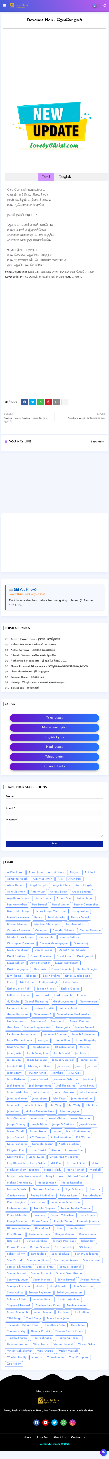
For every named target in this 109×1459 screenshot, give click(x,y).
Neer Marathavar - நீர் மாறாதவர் (30, 671)
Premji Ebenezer (17, 1221)
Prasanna (39, 1215)
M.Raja (96, 1163)
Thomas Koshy (16, 1331)
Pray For (42, 1437)
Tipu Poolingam (42, 1338)
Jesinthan (57, 1072)
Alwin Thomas (16, 885)
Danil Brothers (16, 956)
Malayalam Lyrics (54, 727)
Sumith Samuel (43, 1312)
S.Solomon (85, 1247)
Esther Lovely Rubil (19, 988)
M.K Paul (56, 1163)
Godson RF (58, 1021)
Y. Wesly (37, 1357)
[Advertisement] (54, 483)
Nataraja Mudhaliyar (46, 1189)
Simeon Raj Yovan (40, 1292)
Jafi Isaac (80, 1053)
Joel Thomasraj (65, 1085)
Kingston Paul (16, 1150)
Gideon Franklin (44, 1008)
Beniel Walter (60, 904)
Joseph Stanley (16, 1124)
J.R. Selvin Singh (64, 1047)
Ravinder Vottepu (39, 1234)
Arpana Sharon (81, 891)
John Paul (13, 1105)
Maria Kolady (52, 1169)
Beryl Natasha (56, 917)
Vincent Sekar (86, 1344)
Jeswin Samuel (39, 1079)
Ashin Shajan (85, 898)
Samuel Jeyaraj (16, 1273)
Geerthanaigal (89, 1001)
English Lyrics (54, 737)
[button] (105, 6)
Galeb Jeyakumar (63, 1001)
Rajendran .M (43, 1228)
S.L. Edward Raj (64, 1247)
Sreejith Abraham (69, 1299)
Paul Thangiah (16, 1202)
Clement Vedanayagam (54, 943)
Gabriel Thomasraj (36, 1001)
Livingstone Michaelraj (64, 1156)
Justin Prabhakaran (78, 1131)
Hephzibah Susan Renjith (22, 1034)
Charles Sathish (69, 937)
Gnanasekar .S (42, 1014)
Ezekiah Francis (46, 988)
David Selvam (15, 962)
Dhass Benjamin (61, 969)
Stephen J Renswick (19, 1305)
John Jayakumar (17, 1098)
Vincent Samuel (63, 1344)
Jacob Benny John (38, 1053)
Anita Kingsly (83, 885)
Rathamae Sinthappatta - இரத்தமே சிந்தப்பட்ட (38, 661)
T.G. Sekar (64, 1312)
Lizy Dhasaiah (16, 1163)
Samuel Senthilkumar (69, 1273)
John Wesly (73, 1105)
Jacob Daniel (62, 1053)
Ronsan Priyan (16, 1247)
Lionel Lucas (36, 1156)
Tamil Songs (33, 1318)
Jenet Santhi (14, 1072)
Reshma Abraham (36, 1241)
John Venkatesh (33, 1105)
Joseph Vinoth (16, 1131)
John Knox (59, 1098)
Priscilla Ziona (63, 1221)
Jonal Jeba (36, 1118)
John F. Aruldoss (64, 1092)
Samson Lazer (92, 1260)
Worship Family (16, 1357)
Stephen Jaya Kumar (48, 1305)
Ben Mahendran (17, 904)
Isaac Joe (42, 1040)
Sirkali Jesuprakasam (70, 1292)
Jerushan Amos (36, 1072)
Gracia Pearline (79, 1021)
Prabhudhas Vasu (17, 1208)
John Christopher (17, 1092)
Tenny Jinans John (58, 1318)
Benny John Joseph (18, 911)
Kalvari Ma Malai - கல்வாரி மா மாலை (33, 644)
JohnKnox (13, 1111)
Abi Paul (89, 872)
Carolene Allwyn (76, 924)
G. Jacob (82, 995)
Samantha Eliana (38, 1260)
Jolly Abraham (16, 1118)
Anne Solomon (16, 891)
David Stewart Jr (40, 962)
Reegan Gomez (64, 1234)
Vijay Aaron (40, 1344)
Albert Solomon (42, 878)
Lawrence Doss (74, 1150)
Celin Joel (41, 930)
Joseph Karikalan (80, 1118)
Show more (97, 441)
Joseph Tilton (39, 1124)
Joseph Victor (87, 1124)
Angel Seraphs (39, 885)
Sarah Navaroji (42, 1279)
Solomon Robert (43, 1299)
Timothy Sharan (17, 1338)
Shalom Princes (89, 1279)
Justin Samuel (15, 1137)
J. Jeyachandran (40, 1047)
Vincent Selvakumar (19, 1350)
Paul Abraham (92, 1195)
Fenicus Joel (42, 995)
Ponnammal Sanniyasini (66, 1202)
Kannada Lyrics (54, 766)
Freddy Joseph (63, 995)
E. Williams (14, 975)
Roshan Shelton (40, 1247)
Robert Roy (88, 1241)
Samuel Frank (45, 1266)
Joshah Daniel (38, 1131)
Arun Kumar (43, 898)
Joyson (57, 1131)
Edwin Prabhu (51, 975)
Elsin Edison (26, 982)
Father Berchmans (18, 995)
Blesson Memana (17, 924)
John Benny (87, 1085)
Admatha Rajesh (17, 878)
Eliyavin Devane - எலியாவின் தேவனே (33, 655)
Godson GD (38, 1021)
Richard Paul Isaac (64, 1241)
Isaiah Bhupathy (86, 1040)
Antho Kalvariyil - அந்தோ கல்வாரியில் (33, 650)
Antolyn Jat (38, 891)
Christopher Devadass (20, 943)
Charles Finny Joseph (20, 937)
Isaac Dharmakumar (19, 1040)
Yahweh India (55, 1357)
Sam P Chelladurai (86, 1253)
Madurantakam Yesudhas (23, 1169)
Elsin (10, 982)
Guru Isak (13, 1027)
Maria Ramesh (75, 1169)
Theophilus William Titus (22, 1325)
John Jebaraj (39, 1098)
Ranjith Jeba (75, 1228)
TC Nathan (82, 1312)
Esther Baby (70, 982)
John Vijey (55, 1105)
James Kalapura (37, 1059)
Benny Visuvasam (18, 917)
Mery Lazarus (54, 1176)
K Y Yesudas (37, 1137)
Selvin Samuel (66, 1279)
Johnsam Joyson (70, 1111)
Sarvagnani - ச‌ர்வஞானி (25, 688)
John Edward (41, 1092)
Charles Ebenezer (90, 930)
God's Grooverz (16, 1021)
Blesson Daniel (80, 917)
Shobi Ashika (15, 1292)
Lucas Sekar (37, 1163)
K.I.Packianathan (60, 1137)
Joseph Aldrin (56, 1118)
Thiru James (78, 1325)
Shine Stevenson (83, 1286)
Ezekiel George (70, 988)
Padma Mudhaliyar (42, 1195)
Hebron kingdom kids (37, 1027)
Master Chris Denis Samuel (24, 1176)
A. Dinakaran (15, 872)
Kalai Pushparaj (17, 1144)
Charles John (46, 937)
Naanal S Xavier (17, 1189)
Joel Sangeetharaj (40, 1085)
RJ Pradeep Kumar (18, 1228)
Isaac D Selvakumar (84, 1034)
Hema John (63, 1027)
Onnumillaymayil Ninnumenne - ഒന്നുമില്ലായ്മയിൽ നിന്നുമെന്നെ (49, 666)
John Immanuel (88, 1092)
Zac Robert (14, 1363)
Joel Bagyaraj (15, 1085)
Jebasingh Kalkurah (40, 1066)
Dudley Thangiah (87, 969)
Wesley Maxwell (68, 1350)
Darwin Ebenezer (40, 956)
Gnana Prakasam (17, 1014)
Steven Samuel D (17, 1312)
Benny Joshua (80, 911)
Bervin (38, 917)
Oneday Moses (16, 1195)
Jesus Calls (75, 1072)
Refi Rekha (13, 1241)
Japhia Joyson (88, 1059)
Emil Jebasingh (48, 982)
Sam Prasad (14, 1260)
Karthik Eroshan (69, 1144)
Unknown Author (17, 1344)
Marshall (95, 1169)
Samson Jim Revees (66, 1260)
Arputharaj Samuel (19, 898)
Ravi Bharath (15, 1234)
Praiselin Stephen (44, 1208)
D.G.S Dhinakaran (18, 950)
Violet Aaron (45, 1350)
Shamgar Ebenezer (18, 1286)
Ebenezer (31, 975)
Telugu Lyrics (54, 756)
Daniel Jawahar (44, 950)
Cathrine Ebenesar (18, 930)
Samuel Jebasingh (70, 1266)
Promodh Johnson (88, 1221)
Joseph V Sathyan (63, 1124)
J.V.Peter (84, 1047)
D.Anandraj (81, 943)
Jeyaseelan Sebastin (65, 1079)
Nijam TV (94, 1189)
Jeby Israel (63, 1066)
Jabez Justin (14, 1053)
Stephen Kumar (76, 1305)
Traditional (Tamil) (69, 1338)
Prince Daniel (40, 1221)
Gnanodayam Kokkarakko (73, 1014)
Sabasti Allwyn (16, 1253)
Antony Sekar (58, 891)
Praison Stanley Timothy (75, 1208)
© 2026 (65, 1444)
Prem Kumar (87, 1215)
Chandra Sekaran (63, 930)
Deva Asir (40, 969)
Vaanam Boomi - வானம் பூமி (27, 677)
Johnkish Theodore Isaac (39, 1111)
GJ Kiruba (13, 1001)
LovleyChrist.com (50, 1444)
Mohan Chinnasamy (19, 1182)
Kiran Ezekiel (38, 1150)
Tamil (46, 177)
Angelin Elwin (61, 885)
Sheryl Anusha (58, 1286)
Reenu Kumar (87, 1234)
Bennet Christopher (86, 904)
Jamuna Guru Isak (63, 1059)
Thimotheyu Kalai (54, 1325)
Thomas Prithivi (40, 1331)
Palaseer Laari (69, 1195)
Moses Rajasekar (71, 1182)
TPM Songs (14, 1318)
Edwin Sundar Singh (77, 975)
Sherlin (39, 1286)
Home (27, 1437)
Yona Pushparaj (79, 1357)
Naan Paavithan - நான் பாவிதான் (35, 639)
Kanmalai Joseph (42, 1144)
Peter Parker (37, 1202)
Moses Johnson (46, 1182)
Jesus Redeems (16, 1079)
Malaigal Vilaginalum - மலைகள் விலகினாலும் (38, 682)
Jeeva (78, 1066)
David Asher (64, 956)
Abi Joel (74, 872)
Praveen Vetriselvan (62, 1215)
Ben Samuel (39, 904)
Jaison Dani (14, 1059)
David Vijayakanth (66, 962)
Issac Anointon (16, 1047)
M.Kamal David (76, 1163)
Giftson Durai (68, 1008)
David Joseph (85, 956)
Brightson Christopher (47, 924)
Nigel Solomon (73, 1189)
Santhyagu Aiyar (17, 1279)
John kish (91, 1105)
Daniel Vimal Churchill (73, 950)
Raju (60, 1228)
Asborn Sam (64, 898)
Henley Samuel (84, 1027)
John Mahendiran (82, 1098)
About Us (59, 1437)
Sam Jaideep (38, 1253)
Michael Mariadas (79, 1176)
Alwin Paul (75, 878)
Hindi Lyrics (54, 747)
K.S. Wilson (83, 1137)
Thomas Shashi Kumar (69, 1331)
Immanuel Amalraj (55, 1034)
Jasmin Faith (15, 1066)
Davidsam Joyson (18, 969)
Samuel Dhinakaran (19, 1266)
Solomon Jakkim (17, 1299)
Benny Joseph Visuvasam (50, 911)
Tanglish (65, 177)
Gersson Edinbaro (18, 1008)
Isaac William (62, 1040)
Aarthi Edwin (56, 872)
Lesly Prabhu (15, 1156)
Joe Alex (88, 1079)
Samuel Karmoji (41, 1273)
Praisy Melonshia (17, 1215)
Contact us (78, 1437)
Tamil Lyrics (54, 718)
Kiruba (55, 1150)
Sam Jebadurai (60, 1253)
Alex (60, 878)
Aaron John (36, 872)
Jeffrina (92, 1066)
